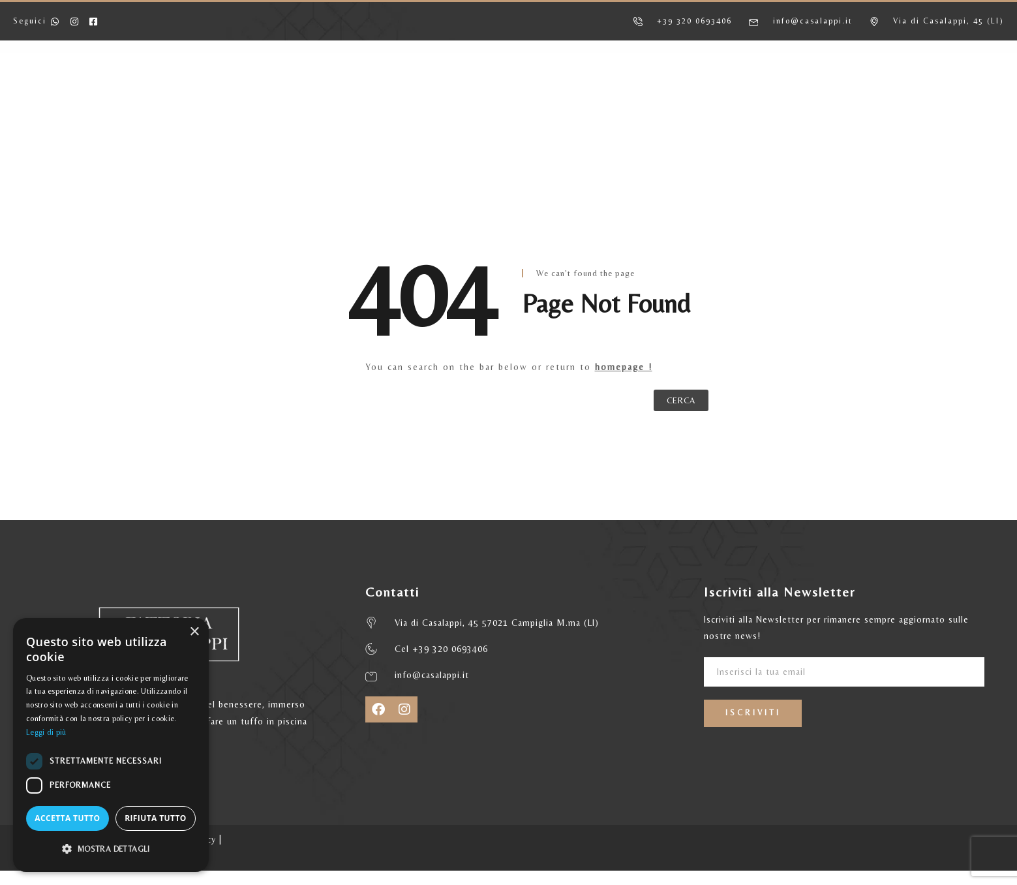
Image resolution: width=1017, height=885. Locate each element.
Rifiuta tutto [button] (156, 818)
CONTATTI (791, 88)
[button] (111, 849)
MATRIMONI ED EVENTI (677, 88)
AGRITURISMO (248, 88)
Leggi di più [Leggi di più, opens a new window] (46, 732)
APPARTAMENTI (354, 88)
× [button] (194, 632)
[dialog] (111, 745)
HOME (165, 88)
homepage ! (623, 367)
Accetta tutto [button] (67, 818)
